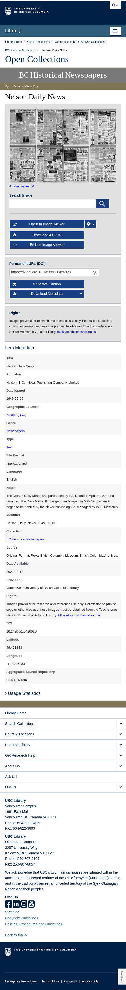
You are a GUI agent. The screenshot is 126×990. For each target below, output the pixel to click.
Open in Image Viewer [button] (39, 224)
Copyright (70, 981)
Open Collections (37, 59)
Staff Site (12, 912)
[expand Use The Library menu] (121, 745)
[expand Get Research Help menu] (121, 755)
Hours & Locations (19, 734)
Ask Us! (11, 777)
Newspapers (15, 431)
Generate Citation (37, 284)
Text (9, 447)
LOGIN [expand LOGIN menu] (10, 787)
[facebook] (8, 904)
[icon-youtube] (31, 904)
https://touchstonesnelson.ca (79, 615)
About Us (12, 766)
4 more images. (21, 186)
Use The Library (17, 745)
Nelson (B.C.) (16, 415)
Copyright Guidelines (21, 918)
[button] (26, 935)
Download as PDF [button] (37, 235)
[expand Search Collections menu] (121, 724)
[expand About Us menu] (121, 766)
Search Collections (20, 724)
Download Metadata (47, 294)
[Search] (102, 203)
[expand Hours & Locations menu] (121, 734)
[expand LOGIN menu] (121, 787)
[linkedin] (16, 904)
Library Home (15, 713)
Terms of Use (50, 981)
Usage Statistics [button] (23, 693)
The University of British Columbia (45, 10)
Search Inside (20, 195)
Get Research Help (20, 755)
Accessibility (90, 981)
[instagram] (23, 904)
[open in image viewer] (23, 127)
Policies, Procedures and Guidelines (33, 924)
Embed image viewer (38, 245)
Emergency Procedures (21, 981)
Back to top (16, 935)
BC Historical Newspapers (25, 539)
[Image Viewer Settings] (90, 224)
